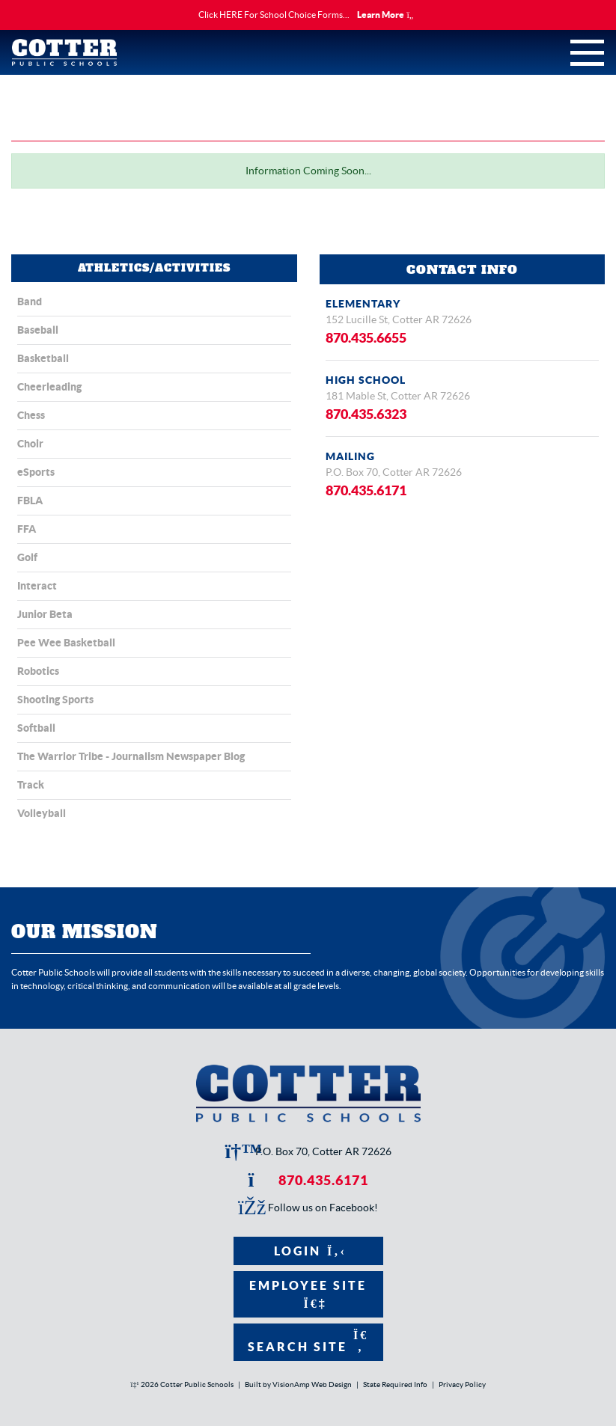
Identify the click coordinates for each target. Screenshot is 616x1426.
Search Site (308, 1341)
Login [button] (308, 1251)
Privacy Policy (462, 1384)
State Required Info (395, 1384)
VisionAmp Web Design (312, 1384)
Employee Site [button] (308, 1294)
